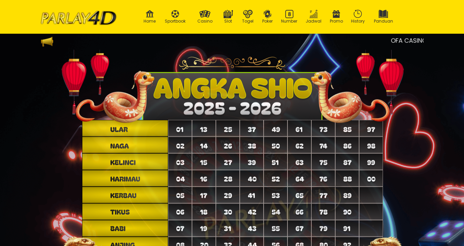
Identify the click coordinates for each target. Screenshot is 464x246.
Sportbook (175, 17)
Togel (247, 17)
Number (289, 17)
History (358, 17)
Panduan (383, 17)
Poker (267, 17)
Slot (228, 17)
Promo (336, 17)
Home (149, 17)
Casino (204, 17)
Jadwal (314, 17)
